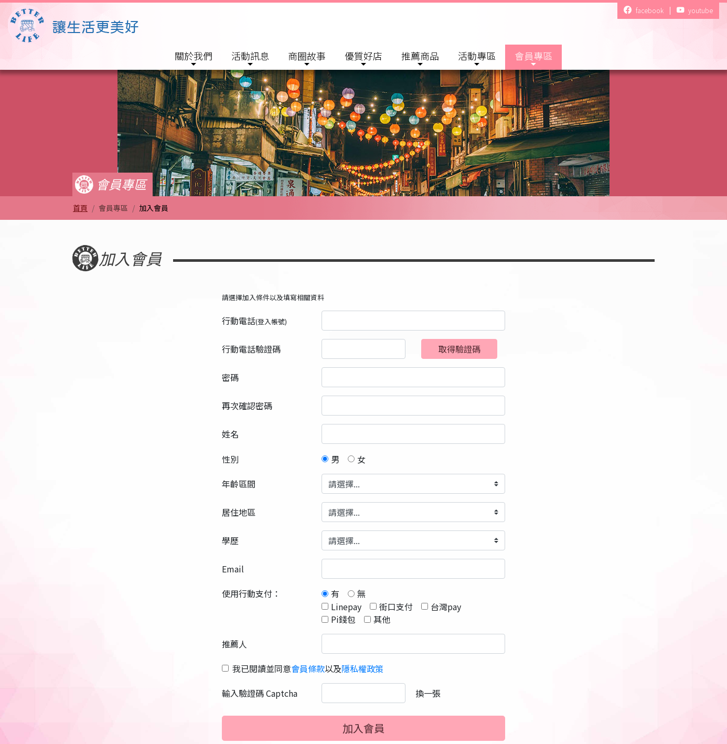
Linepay (346, 606)
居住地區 (238, 512)
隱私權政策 (362, 668)
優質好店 (363, 55)
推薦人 (234, 643)
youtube (695, 11)
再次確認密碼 (247, 405)
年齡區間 (238, 483)
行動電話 (254, 320)
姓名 (230, 434)
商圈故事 (307, 55)
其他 (381, 619)
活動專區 (477, 55)
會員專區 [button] (533, 55)
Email (233, 568)
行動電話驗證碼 (251, 349)
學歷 (230, 540)
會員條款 (308, 668)
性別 (230, 459)
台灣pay (446, 606)
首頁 (80, 208)
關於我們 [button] (193, 55)
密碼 (230, 377)
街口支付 (396, 606)
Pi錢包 (343, 619)
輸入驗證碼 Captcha (259, 693)
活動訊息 (250, 55)
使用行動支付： (251, 593)
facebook (643, 11)
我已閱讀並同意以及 (307, 668)
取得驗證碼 (459, 349)
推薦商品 (420, 55)
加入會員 (363, 728)
